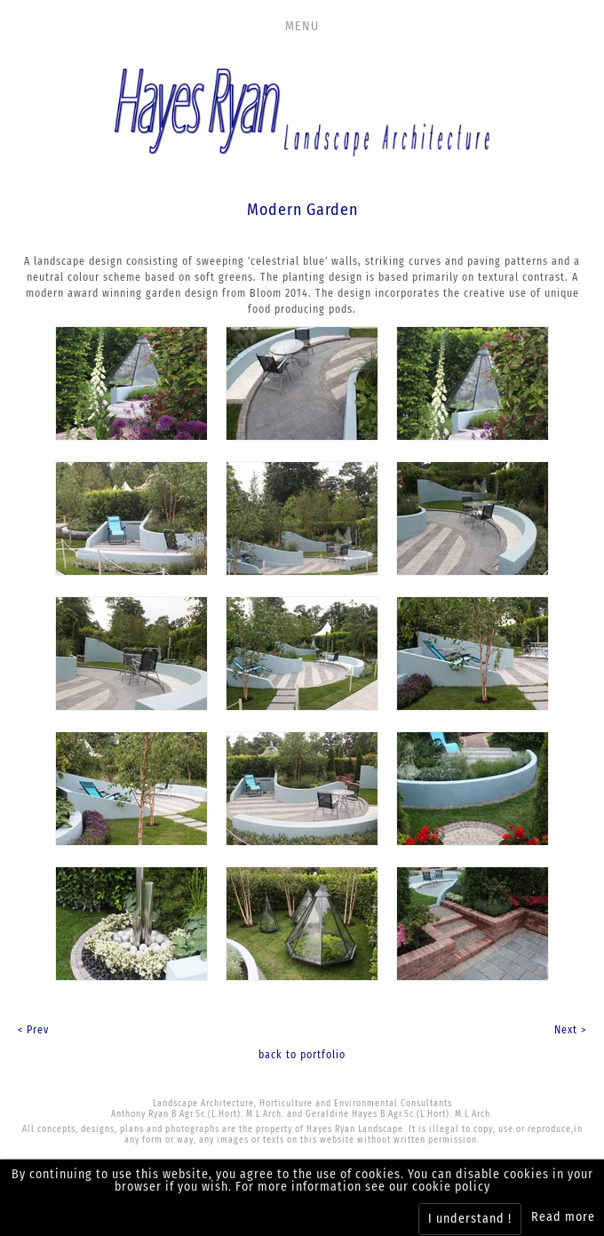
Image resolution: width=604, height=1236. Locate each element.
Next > (570, 1030)
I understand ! (470, 1218)
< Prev (33, 1030)
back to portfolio (302, 1055)
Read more (563, 1216)
